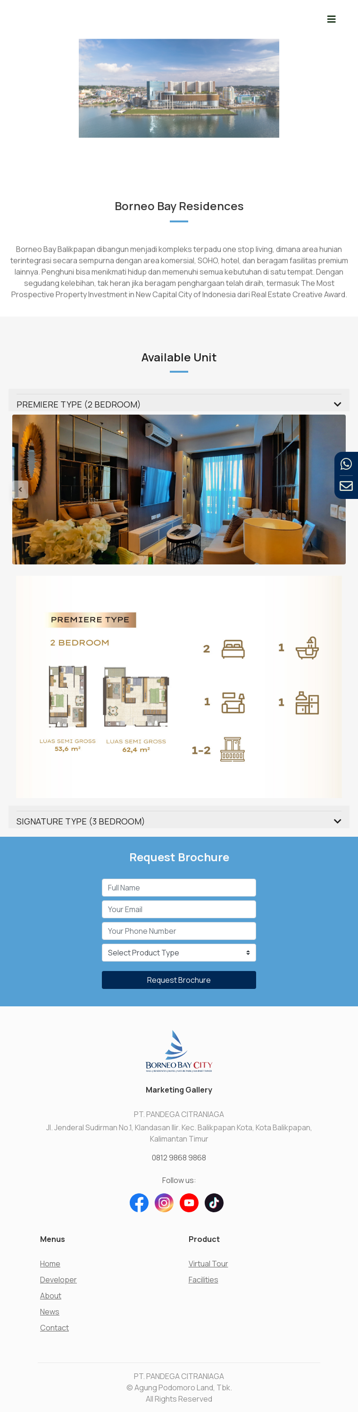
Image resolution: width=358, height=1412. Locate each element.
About (50, 1295)
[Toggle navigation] (331, 19)
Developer (58, 1279)
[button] (37, 489)
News (49, 1311)
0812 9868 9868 (179, 1157)
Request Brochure (179, 980)
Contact (54, 1327)
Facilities (203, 1279)
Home (50, 1263)
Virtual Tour (208, 1263)
